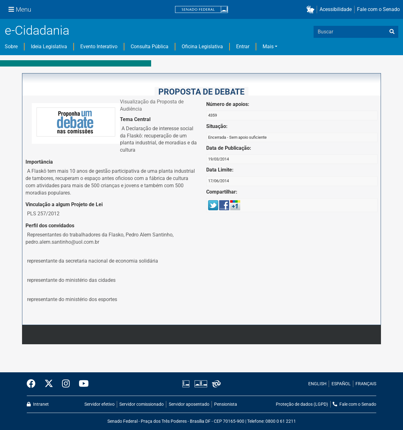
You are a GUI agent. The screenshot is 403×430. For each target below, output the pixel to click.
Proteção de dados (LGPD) (302, 404)
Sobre (11, 46)
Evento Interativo (98, 46)
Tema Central (135, 119)
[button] (311, 9)
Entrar (242, 46)
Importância (39, 162)
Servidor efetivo (99, 404)
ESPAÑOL (341, 383)
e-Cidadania (37, 30)
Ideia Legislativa (49, 46)
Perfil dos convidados (50, 226)
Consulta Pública (149, 46)
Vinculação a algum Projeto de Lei (64, 204)
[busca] (392, 32)
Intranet (38, 404)
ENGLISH (317, 383)
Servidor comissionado (141, 404)
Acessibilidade (336, 9)
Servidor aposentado (189, 404)
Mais (268, 46)
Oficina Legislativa (202, 46)
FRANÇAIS (365, 383)
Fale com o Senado (378, 9)
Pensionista (225, 404)
